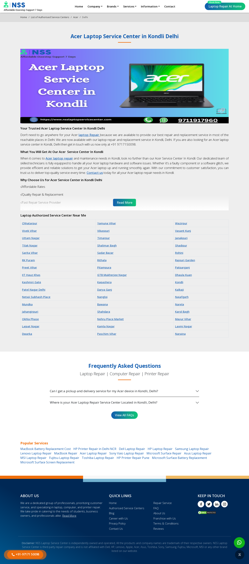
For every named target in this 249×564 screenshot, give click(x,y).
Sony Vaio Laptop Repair (126, 453)
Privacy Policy (117, 523)
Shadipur (181, 245)
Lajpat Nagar (30, 326)
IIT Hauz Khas (31, 275)
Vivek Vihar (29, 231)
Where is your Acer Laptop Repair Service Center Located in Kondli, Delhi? (103, 402)
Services (128, 6)
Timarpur (103, 238)
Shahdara (103, 311)
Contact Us (116, 528)
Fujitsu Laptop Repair (64, 458)
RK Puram (28, 260)
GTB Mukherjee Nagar (112, 275)
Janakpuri (181, 238)
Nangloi (102, 297)
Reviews (158, 528)
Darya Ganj (104, 289)
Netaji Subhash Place (36, 297)
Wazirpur (181, 223)
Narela (179, 304)
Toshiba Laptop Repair (98, 458)
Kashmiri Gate (31, 282)
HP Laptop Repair (160, 449)
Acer (75, 17)
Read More (69, 515)
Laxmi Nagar (183, 326)
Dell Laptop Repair (132, 449)
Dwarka (27, 334)
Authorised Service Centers (126, 508)
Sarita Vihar (30, 253)
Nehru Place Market (110, 319)
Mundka (27, 304)
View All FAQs (124, 415)
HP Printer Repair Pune (133, 458)
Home (79, 6)
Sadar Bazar (105, 253)
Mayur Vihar (183, 319)
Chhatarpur (29, 223)
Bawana (102, 304)
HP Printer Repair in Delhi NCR (94, 449)
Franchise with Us (164, 518)
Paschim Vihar (106, 334)
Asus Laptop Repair (197, 453)
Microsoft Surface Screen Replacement (47, 462)
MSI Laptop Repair (33, 458)
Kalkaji (179, 289)
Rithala (102, 260)
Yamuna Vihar (106, 223)
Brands (111, 6)
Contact (169, 6)
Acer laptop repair (59, 158)
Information (149, 6)
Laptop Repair (225, 5)
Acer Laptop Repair (93, 453)
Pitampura (104, 267)
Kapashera (104, 282)
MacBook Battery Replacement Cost (45, 449)
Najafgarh (182, 297)
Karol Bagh (182, 311)
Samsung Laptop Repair (192, 449)
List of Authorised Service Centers (50, 17)
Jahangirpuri (30, 311)
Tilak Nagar (30, 245)
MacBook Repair (65, 453)
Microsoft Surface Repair (164, 453)
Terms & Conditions (166, 523)
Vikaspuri (103, 231)
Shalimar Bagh (107, 245)
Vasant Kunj (183, 231)
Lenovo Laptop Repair (36, 453)
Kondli (179, 282)
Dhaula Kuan (183, 275)
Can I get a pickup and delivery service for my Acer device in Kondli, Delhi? (104, 391)
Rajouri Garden (185, 260)
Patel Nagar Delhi (33, 289)
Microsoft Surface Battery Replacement (179, 458)
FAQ (156, 508)
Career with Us (118, 518)
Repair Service (162, 503)
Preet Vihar (29, 267)
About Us (159, 513)
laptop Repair (89, 135)
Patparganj (182, 267)
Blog (111, 513)
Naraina (180, 334)
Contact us (95, 172)
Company (94, 6)
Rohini (179, 253)
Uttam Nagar (31, 238)
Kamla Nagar (106, 326)
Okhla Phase (30, 319)
